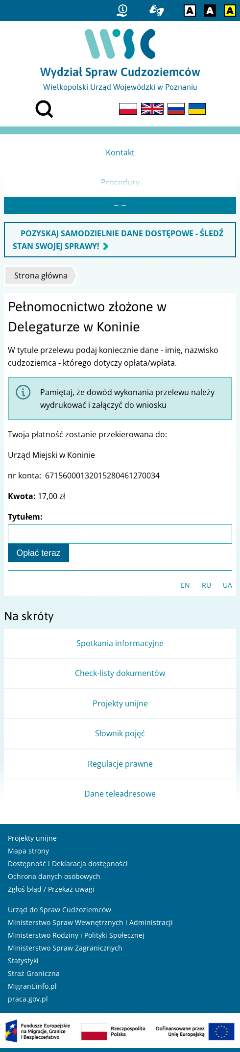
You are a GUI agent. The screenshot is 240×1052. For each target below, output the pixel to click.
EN (185, 589)
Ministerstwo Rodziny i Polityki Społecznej (76, 939)
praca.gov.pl (28, 1002)
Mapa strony (28, 854)
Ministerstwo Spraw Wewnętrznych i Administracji (90, 926)
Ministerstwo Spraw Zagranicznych (65, 951)
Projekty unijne (32, 842)
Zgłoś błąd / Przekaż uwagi (51, 893)
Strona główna (41, 279)
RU (206, 589)
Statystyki (23, 964)
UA (227, 589)
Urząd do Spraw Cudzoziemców (59, 913)
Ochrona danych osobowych (54, 880)
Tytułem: (25, 520)
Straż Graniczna (34, 977)
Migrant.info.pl (32, 990)
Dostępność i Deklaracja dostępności (68, 867)
